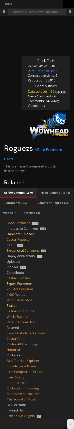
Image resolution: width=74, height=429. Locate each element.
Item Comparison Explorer (26, 372)
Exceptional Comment (23, 250)
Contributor (15, 272)
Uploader (14, 261)
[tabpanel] (37, 322)
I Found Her (15, 410)
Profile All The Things (23, 344)
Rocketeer (14, 355)
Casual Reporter (19, 239)
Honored (13, 350)
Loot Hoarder (17, 383)
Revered (13, 327)
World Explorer (18, 316)
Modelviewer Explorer (23, 394)
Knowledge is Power (22, 366)
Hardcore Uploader (21, 234)
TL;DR (11, 245)
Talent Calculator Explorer (26, 333)
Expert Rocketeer (19, 283)
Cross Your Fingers (21, 416)
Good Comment (18, 223)
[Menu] (4, 12)
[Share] (70, 12)
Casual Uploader (19, 278)
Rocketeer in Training (23, 388)
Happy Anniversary (21, 256)
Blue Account (16, 405)
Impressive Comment (22, 228)
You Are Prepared (20, 289)
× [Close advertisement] (70, 424)
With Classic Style (19, 300)
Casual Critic (16, 339)
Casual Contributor (21, 311)
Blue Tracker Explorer (23, 361)
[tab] (18, 193)
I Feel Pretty (15, 377)
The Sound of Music (21, 399)
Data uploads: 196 (47, 91)
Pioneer (12, 267)
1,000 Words (16, 294)
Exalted (12, 305)
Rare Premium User (21, 322)
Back (8, 4)
